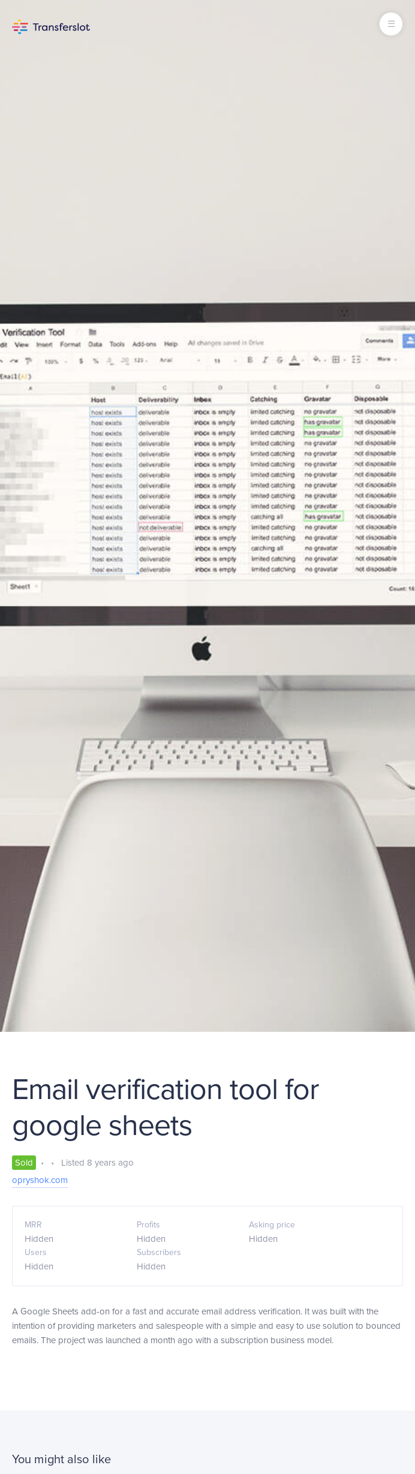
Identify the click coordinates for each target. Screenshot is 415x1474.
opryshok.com (40, 1180)
